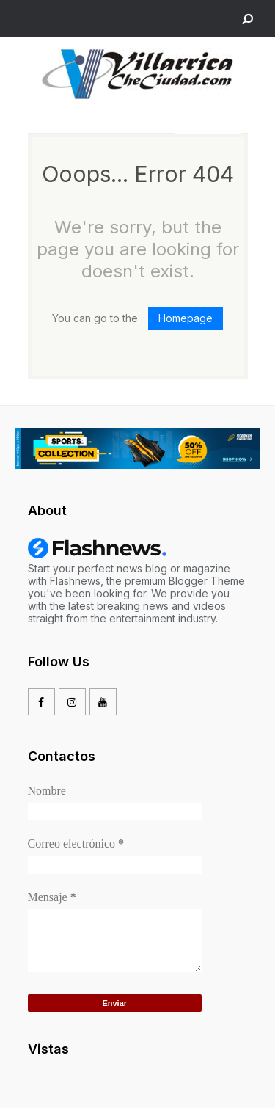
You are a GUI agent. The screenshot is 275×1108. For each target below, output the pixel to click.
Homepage (185, 318)
